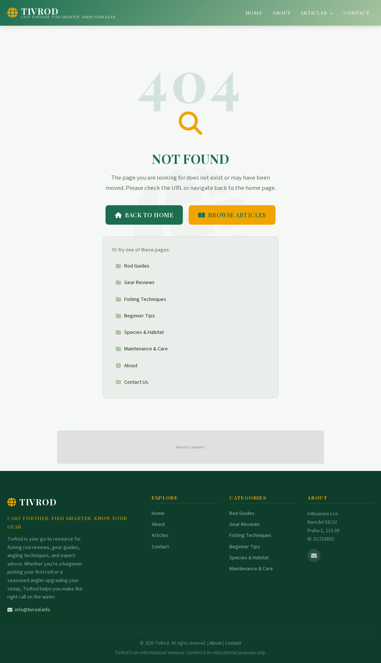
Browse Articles (232, 215)
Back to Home (144, 215)
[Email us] (314, 555)
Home (254, 12)
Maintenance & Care (141, 349)
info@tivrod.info (28, 610)
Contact (356, 12)
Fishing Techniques (140, 299)
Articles (317, 12)
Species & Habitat (139, 332)
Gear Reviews (135, 282)
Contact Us (131, 382)
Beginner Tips (135, 316)
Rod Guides (132, 266)
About (281, 12)
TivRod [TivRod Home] (32, 502)
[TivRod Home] (61, 13)
